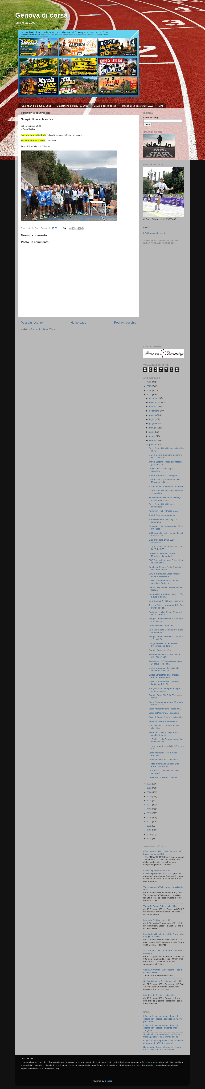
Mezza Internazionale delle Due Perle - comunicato (164, 765)
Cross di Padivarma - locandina (164, 713)
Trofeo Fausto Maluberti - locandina (166, 486)
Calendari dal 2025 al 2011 (36, 105)
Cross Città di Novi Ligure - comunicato (162, 505)
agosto (152, 415)
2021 (149, 788)
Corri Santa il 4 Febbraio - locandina (166, 601)
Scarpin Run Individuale (33, 135)
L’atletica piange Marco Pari (156, 870)
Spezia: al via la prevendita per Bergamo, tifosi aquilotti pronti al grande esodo (163, 1035)
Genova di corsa (41, 15)
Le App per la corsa (105, 105)
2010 (149, 834)
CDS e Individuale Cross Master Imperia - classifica (164, 575)
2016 (149, 809)
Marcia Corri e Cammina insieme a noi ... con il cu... (165, 456)
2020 (149, 792)
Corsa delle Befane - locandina (163, 759)
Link (161, 105)
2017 (149, 805)
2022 (149, 784)
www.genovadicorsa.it (158, 1062)
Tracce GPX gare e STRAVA (137, 105)
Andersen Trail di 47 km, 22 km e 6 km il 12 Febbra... (165, 613)
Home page (78, 322)
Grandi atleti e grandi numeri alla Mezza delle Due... (164, 480)
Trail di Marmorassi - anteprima (164, 475)
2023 (149, 394)
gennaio (153, 444)
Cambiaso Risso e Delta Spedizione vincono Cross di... (166, 568)
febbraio (153, 440)
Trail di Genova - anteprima (162, 515)
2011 (149, 830)
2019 (149, 796)
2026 (149, 382)
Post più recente (32, 322)
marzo (152, 436)
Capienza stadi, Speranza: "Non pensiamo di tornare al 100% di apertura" (163, 1041)
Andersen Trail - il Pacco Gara (163, 511)
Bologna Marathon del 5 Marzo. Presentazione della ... (164, 644)
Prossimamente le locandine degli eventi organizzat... (165, 498)
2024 (149, 390)
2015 (149, 813)
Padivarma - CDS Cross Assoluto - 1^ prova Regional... (165, 662)
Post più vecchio (125, 322)
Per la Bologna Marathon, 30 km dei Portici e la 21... (166, 703)
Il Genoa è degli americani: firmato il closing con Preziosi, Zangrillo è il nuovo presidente (162, 1018)
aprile (152, 432)
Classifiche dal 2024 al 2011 (72, 105)
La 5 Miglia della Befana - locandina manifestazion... (166, 740)
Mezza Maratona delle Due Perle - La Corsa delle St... (165, 682)
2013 (149, 821)
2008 (149, 838)
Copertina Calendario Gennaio (163, 777)
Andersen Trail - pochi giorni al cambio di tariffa (163, 733)
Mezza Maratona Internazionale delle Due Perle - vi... (164, 581)
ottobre (153, 406)
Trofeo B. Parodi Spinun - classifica (160, 906)
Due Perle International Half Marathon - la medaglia (162, 554)
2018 (149, 800)
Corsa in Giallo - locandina (161, 625)
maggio (153, 428)
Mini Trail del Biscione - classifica (159, 995)
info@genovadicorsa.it (154, 233)
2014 (149, 817)
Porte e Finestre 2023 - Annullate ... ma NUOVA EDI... (166, 655)
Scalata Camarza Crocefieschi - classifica (163, 981)
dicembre (154, 398)
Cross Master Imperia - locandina (165, 709)
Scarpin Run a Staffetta (33, 140)
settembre (154, 411)
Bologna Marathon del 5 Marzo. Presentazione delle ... (164, 676)
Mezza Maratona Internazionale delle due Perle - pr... (164, 669)
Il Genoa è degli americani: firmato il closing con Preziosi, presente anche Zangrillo (161, 1028)
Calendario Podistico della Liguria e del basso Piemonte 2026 (162, 852)
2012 (149, 826)
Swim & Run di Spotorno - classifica (166, 717)
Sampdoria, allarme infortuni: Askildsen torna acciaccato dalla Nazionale (162, 1048)
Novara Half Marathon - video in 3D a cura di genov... (166, 595)
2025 (149, 386)
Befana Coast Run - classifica (163, 721)
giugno (152, 423)
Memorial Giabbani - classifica (157, 920)
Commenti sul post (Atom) (42, 329)
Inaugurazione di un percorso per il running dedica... (165, 689)
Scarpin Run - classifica (160, 650)
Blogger (108, 1081)
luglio (152, 419)
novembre (154, 402)
